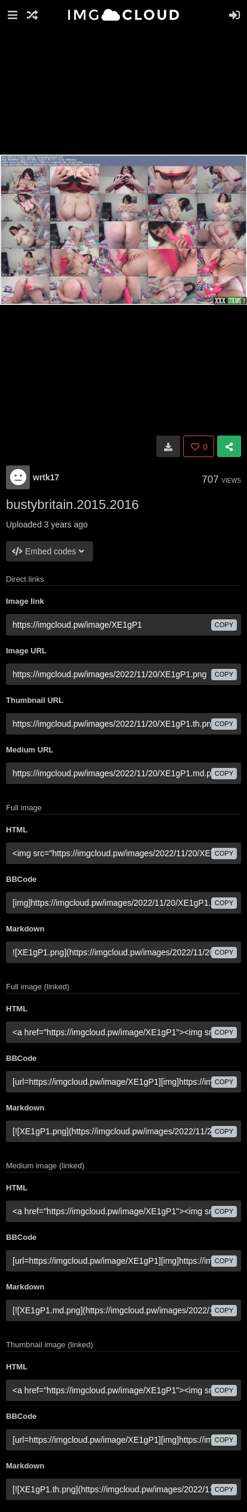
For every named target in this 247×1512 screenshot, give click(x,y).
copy (224, 624)
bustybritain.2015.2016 (72, 504)
